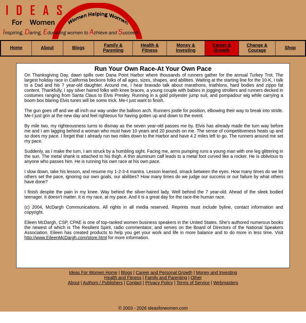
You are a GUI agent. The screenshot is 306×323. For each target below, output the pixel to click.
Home (16, 47)
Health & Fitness (150, 48)
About (47, 47)
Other (196, 277)
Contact (133, 282)
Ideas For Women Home (93, 272)
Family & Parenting (113, 48)
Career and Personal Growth (164, 272)
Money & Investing (185, 48)
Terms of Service (192, 282)
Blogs (78, 47)
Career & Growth (222, 48)
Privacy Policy (159, 282)
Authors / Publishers (103, 282)
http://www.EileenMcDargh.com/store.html (65, 237)
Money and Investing (216, 272)
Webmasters (225, 282)
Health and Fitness (122, 277)
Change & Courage (257, 48)
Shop (290, 47)
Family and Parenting (166, 277)
